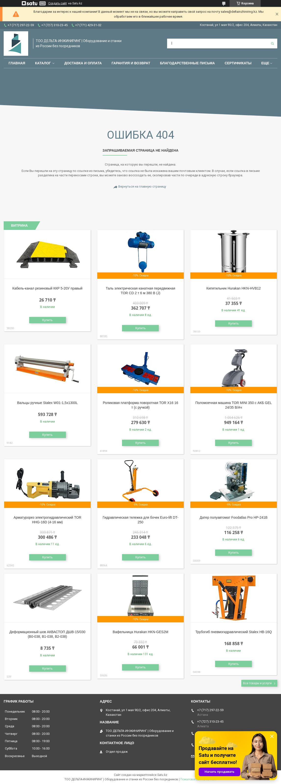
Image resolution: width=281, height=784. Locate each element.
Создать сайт (57, 3)
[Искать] (272, 43)
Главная (17, 63)
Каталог (43, 63)
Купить (47, 320)
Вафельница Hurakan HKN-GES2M (140, 632)
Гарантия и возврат (130, 63)
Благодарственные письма (187, 63)
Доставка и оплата (83, 63)
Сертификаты (238, 63)
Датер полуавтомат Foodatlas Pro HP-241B (234, 517)
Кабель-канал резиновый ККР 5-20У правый (47, 288)
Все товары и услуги (257, 683)
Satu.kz (162, 775)
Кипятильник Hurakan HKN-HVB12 (234, 288)
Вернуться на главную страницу (142, 186)
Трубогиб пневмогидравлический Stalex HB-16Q (233, 632)
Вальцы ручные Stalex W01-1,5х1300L (47, 403)
